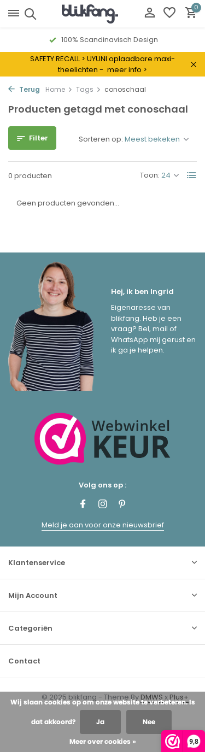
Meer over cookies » (102, 741)
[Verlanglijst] (169, 14)
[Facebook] (83, 505)
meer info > (127, 69)
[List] (192, 175)
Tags (88, 89)
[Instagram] (102, 505)
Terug (24, 89)
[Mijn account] (149, 14)
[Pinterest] (122, 505)
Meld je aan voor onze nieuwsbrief (103, 525)
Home (59, 89)
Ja (100, 721)
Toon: (150, 175)
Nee (149, 721)
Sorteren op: (101, 139)
